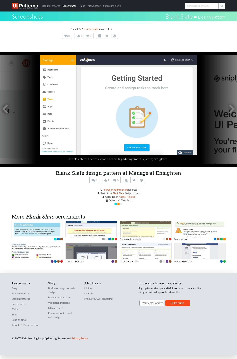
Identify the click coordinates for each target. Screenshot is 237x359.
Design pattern (211, 17)
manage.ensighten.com (116, 189)
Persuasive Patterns (59, 297)
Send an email (19, 319)
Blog (14, 288)
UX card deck (55, 307)
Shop (14, 314)
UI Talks (89, 293)
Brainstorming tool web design (61, 290)
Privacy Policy (80, 338)
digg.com (183, 239)
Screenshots (69, 5)
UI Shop (88, 288)
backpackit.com (132, 261)
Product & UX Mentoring (98, 298)
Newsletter (94, 5)
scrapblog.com (77, 261)
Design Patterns (21, 298)
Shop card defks (112, 5)
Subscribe (177, 303)
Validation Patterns (59, 302)
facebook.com (185, 261)
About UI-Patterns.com (25, 324)
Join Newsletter (21, 293)
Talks (82, 5)
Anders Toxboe (127, 196)
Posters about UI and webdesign (60, 315)
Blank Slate (179, 16)
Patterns (51, 5)
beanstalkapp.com (133, 239)
